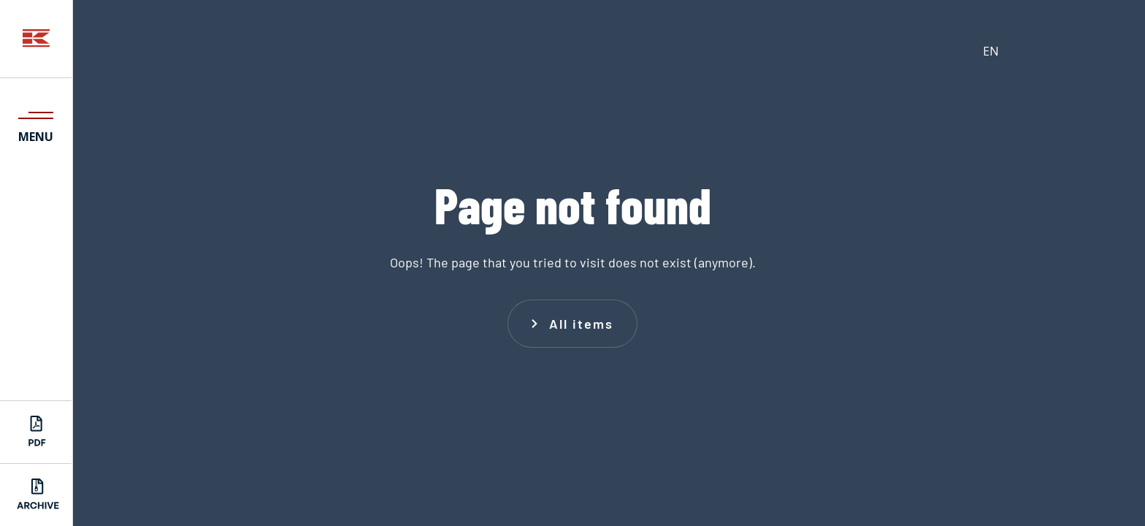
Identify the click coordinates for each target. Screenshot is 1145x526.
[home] (36, 38)
